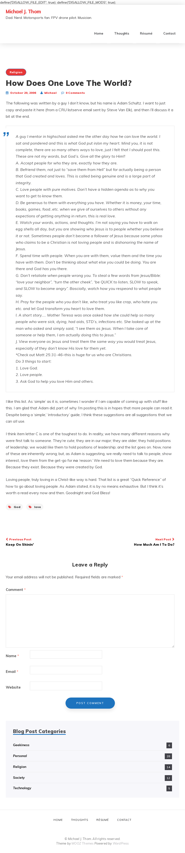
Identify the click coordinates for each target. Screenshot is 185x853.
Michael (50, 93)
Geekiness (21, 745)
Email (12, 671)
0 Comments (75, 93)
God (14, 507)
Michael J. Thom (23, 11)
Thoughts (121, 33)
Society (19, 777)
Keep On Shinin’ (46, 542)
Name (12, 656)
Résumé (146, 33)
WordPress (121, 843)
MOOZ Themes (82, 843)
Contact (169, 33)
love (35, 507)
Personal (20, 756)
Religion (16, 72)
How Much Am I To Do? (134, 542)
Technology (22, 788)
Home (98, 33)
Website (13, 687)
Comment (16, 589)
